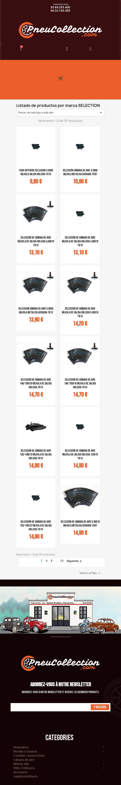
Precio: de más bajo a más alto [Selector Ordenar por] (60, 113)
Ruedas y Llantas (25, 751)
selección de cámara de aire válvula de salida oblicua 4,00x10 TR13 (36, 241)
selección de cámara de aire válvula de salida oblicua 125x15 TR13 (80, 454)
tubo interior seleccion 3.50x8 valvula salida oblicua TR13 (36, 172)
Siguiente (75, 561)
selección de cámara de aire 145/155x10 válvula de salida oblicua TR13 (36, 383)
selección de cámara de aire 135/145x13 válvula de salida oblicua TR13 (36, 454)
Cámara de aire (23, 759)
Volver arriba (90, 573)
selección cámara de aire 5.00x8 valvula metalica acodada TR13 (35, 310)
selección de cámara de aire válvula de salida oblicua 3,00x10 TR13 (80, 241)
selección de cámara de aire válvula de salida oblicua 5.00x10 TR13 (80, 312)
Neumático (20, 747)
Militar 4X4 (21, 764)
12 (62, 560)
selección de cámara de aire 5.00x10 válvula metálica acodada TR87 (80, 523)
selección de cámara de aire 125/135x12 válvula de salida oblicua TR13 (36, 525)
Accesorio (20, 772)
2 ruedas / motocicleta (28, 755)
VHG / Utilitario (24, 768)
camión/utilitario (25, 776)
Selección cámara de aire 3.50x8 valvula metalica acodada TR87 (80, 172)
